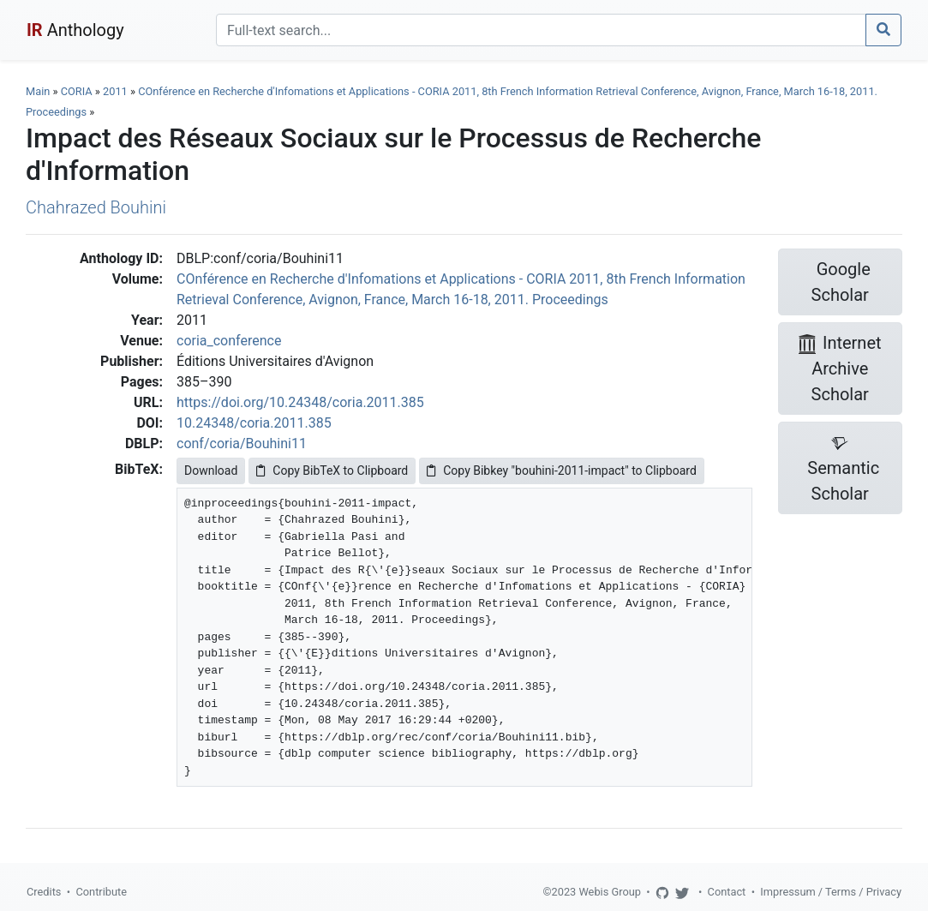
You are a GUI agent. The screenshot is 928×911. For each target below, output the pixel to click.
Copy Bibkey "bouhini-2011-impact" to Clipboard (562, 470)
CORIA (77, 91)
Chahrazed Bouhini (96, 207)
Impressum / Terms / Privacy (830, 891)
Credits (44, 891)
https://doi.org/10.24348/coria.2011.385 (300, 402)
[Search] (541, 30)
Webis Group (609, 891)
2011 (115, 91)
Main (38, 91)
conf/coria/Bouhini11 (242, 443)
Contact (727, 891)
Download (210, 470)
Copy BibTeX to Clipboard (332, 470)
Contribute (101, 891)
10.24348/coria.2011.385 (254, 423)
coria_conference (229, 341)
